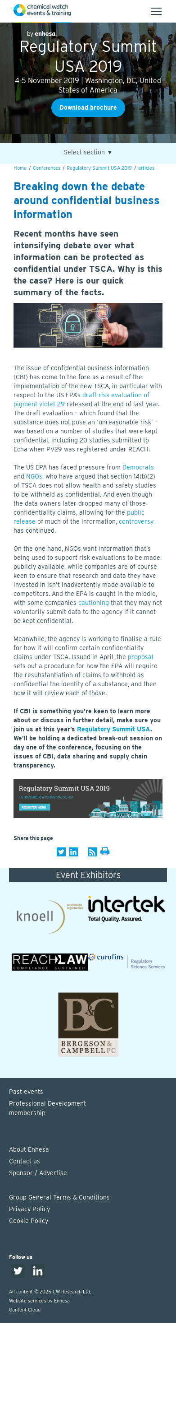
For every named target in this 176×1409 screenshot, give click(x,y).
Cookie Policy (28, 1220)
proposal (140, 656)
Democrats (138, 467)
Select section (88, 152)
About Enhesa (29, 1149)
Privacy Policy (29, 1209)
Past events (26, 1091)
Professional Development (92, 1109)
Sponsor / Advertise (38, 1172)
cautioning (93, 602)
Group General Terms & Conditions (59, 1197)
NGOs (34, 476)
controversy (136, 521)
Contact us (24, 1161)
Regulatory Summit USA (113, 729)
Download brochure (88, 107)
